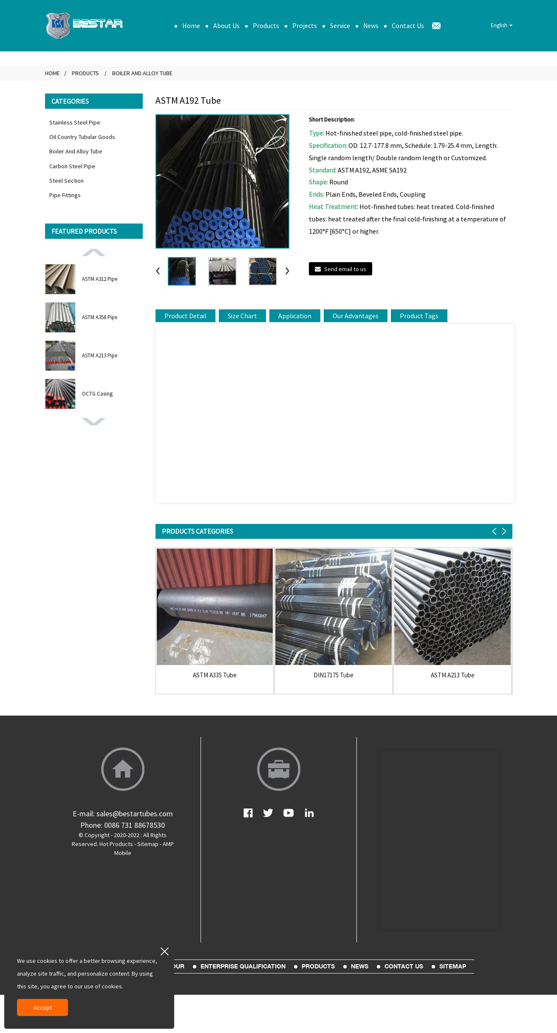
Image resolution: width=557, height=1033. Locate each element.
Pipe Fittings (65, 195)
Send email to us (345, 269)
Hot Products (116, 844)
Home (191, 25)
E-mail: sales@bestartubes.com (123, 813)
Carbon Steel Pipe (72, 166)
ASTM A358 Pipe (99, 317)
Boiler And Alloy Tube (142, 73)
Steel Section (66, 180)
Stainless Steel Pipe (74, 122)
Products (266, 25)
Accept (43, 1007)
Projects (304, 25)
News (371, 25)
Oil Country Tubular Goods (82, 137)
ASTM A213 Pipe (99, 355)
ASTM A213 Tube (453, 675)
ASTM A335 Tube (215, 675)
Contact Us (408, 25)
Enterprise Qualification (243, 966)
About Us (226, 25)
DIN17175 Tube (333, 675)
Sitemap (147, 844)
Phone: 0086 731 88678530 (122, 825)
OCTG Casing (97, 393)
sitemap (452, 966)
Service (340, 25)
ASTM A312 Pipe (99, 279)
